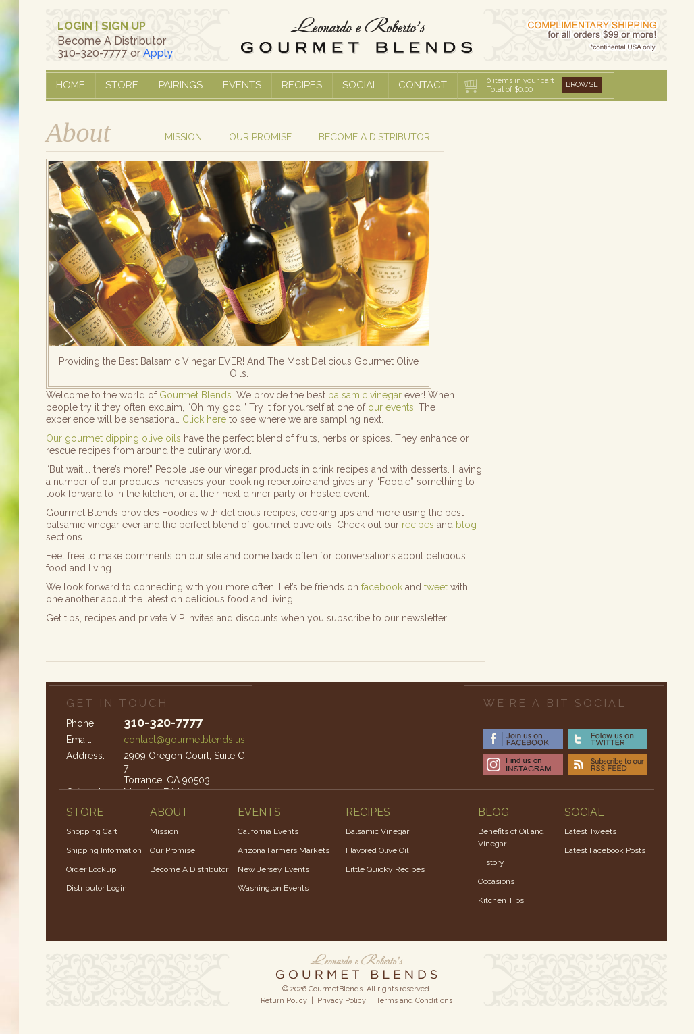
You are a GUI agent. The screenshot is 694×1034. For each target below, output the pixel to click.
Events (242, 85)
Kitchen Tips (501, 900)
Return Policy (284, 1000)
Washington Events (273, 888)
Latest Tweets (590, 831)
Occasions (496, 881)
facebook (381, 586)
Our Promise (260, 137)
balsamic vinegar (365, 395)
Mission (183, 137)
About (78, 133)
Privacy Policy (341, 1000)
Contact (422, 85)
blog (466, 524)
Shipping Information (104, 850)
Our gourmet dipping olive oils (113, 438)
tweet (436, 586)
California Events (268, 831)
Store (121, 85)
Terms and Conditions (414, 1000)
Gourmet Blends (195, 395)
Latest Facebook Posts (604, 850)
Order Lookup (91, 869)
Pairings (181, 85)
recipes (418, 524)
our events (391, 407)
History (491, 862)
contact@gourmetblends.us (184, 739)
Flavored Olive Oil (377, 850)
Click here (204, 419)
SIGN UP (123, 26)
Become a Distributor (374, 137)
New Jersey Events (273, 869)
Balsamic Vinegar (377, 831)
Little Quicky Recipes (385, 869)
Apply (158, 53)
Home (70, 85)
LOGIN (74, 26)
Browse (582, 84)
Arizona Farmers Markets (283, 850)
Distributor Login (96, 888)
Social (360, 85)
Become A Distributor (189, 869)
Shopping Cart (91, 831)
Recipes (302, 85)
